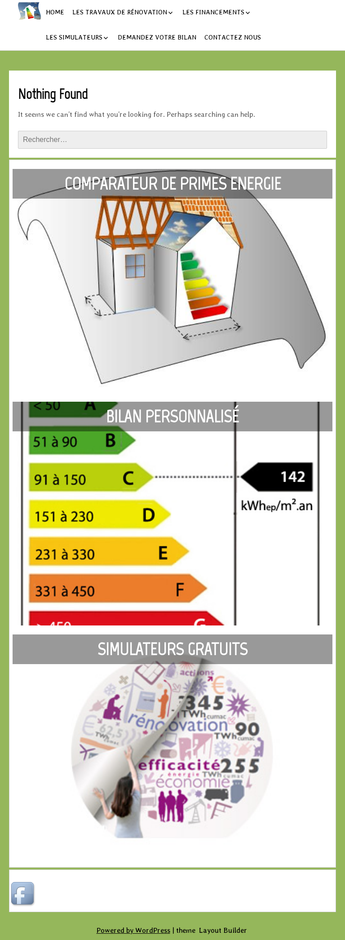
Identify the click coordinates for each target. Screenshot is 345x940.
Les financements (213, 12)
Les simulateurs (74, 37)
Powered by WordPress (133, 930)
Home (55, 12)
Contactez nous (232, 37)
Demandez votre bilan (157, 37)
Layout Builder (223, 930)
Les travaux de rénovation (119, 12)
